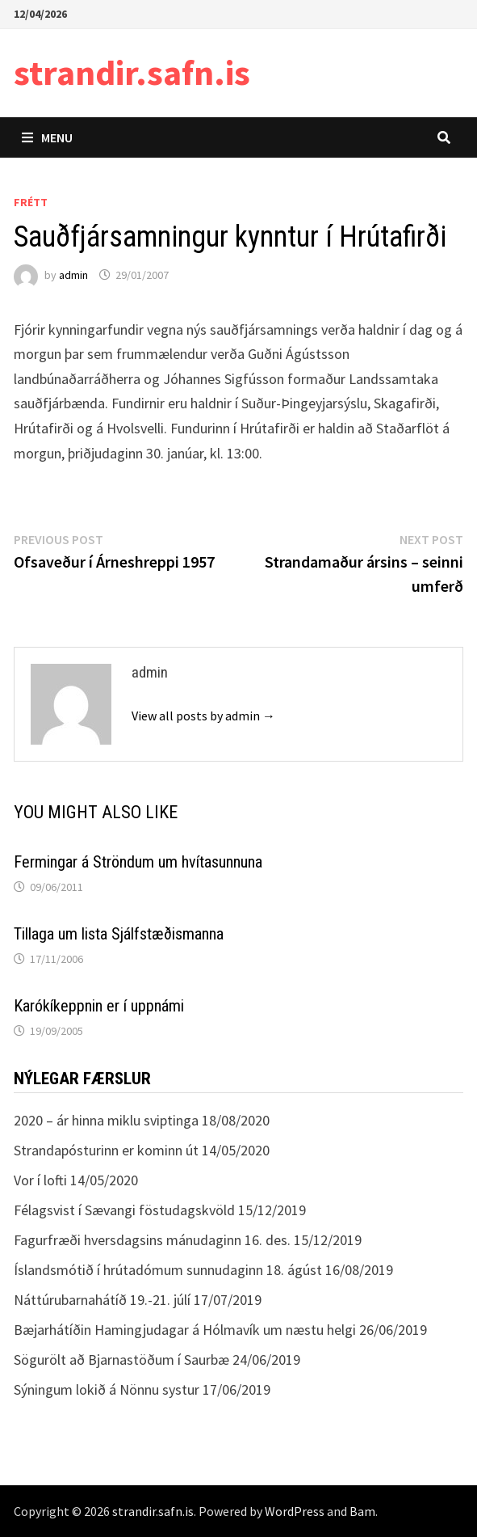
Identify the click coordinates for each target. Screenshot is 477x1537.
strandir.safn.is (132, 72)
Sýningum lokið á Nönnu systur (106, 1389)
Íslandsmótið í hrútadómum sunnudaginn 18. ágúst (168, 1269)
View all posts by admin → (203, 715)
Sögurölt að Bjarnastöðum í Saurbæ (121, 1359)
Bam (362, 1511)
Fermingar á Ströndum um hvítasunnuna (138, 862)
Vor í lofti (40, 1180)
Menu (47, 137)
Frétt (31, 202)
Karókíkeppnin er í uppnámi (99, 1006)
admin (73, 275)
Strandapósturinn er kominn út (106, 1150)
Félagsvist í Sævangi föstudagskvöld (124, 1210)
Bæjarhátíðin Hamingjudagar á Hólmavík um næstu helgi (185, 1329)
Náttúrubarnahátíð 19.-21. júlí (102, 1299)
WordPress (294, 1511)
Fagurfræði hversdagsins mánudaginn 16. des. (152, 1240)
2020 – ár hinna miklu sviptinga (106, 1120)
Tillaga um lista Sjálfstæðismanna (119, 934)
